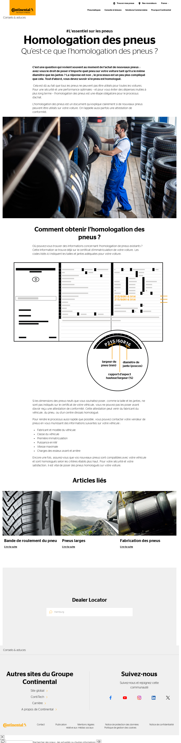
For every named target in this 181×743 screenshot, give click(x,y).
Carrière (37, 703)
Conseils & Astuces (113, 10)
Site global (37, 690)
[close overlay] (2, 737)
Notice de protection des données (133, 724)
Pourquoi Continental (161, 10)
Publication (67, 724)
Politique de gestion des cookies (129, 727)
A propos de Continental (37, 709)
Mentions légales (94, 724)
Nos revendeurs (149, 3)
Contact (44, 724)
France (164, 3)
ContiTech (37, 697)
